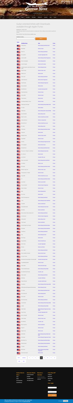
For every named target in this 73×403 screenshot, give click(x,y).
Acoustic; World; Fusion (42, 277)
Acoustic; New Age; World (42, 83)
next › (47, 354)
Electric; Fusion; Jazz (42, 64)
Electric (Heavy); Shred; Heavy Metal (44, 280)
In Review (22, 369)
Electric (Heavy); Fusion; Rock (43, 145)
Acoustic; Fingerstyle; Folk (42, 308)
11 (38, 354)
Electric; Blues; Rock (41, 108)
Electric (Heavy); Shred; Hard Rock (44, 224)
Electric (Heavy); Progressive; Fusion (44, 333)
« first (6, 354)
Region (6, 37)
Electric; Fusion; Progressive (43, 180)
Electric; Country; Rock (42, 114)
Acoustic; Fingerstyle (42, 239)
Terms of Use (42, 400)
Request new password (58, 385)
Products (40, 16)
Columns (28, 16)
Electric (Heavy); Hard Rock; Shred (44, 161)
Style (39, 37)
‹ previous (11, 354)
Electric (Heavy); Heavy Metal (43, 264)
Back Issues (56, 369)
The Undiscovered (24, 373)
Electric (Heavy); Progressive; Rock (44, 136)
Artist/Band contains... (8, 32)
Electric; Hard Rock (41, 205)
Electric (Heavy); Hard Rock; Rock (44, 39)
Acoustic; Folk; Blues (41, 274)
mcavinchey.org (7, 373)
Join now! (43, 368)
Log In (55, 16)
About (5, 369)
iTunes (64, 37)
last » (51, 354)
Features (34, 16)
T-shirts (55, 373)
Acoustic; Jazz (40, 267)
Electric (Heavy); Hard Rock (42, 45)
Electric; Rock (40, 67)
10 (35, 354)
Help (50, 16)
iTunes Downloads (24, 367)
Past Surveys (56, 371)
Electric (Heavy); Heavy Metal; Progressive (45, 346)
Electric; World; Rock (41, 199)
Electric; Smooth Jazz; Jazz (43, 117)
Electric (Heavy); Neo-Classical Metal (44, 105)
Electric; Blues (40, 102)
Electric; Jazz (40, 158)
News (22, 16)
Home (18, 16)
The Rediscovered (24, 371)
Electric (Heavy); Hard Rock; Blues (44, 336)
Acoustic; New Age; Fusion (42, 255)
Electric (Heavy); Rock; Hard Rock (44, 155)
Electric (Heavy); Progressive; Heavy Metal (45, 305)
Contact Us (56, 367)
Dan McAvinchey (7, 371)
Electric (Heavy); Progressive (43, 77)
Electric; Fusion (40, 42)
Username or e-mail (57, 378)
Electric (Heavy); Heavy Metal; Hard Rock (45, 330)
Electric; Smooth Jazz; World (43, 111)
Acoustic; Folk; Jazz (41, 152)
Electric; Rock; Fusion (42, 139)
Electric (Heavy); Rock (42, 55)
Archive (45, 16)
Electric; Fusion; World (42, 130)
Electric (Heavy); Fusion (42, 61)
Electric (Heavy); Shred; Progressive (44, 52)
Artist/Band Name (14, 37)
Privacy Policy (50, 400)
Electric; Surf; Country (42, 58)
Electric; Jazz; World (41, 177)
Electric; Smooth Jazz (42, 236)
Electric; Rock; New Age (42, 261)
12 (42, 354)
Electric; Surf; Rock (41, 242)
